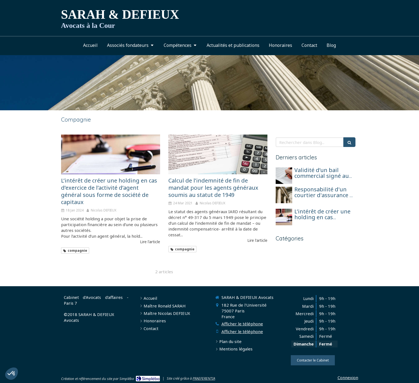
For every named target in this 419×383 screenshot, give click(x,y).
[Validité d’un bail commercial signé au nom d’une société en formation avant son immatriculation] (284, 175)
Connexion (348, 377)
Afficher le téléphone (242, 323)
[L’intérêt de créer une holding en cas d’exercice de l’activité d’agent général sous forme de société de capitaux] (110, 154)
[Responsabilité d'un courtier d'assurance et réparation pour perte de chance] (284, 195)
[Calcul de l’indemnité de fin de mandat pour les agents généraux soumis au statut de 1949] (217, 154)
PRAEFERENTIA (204, 378)
